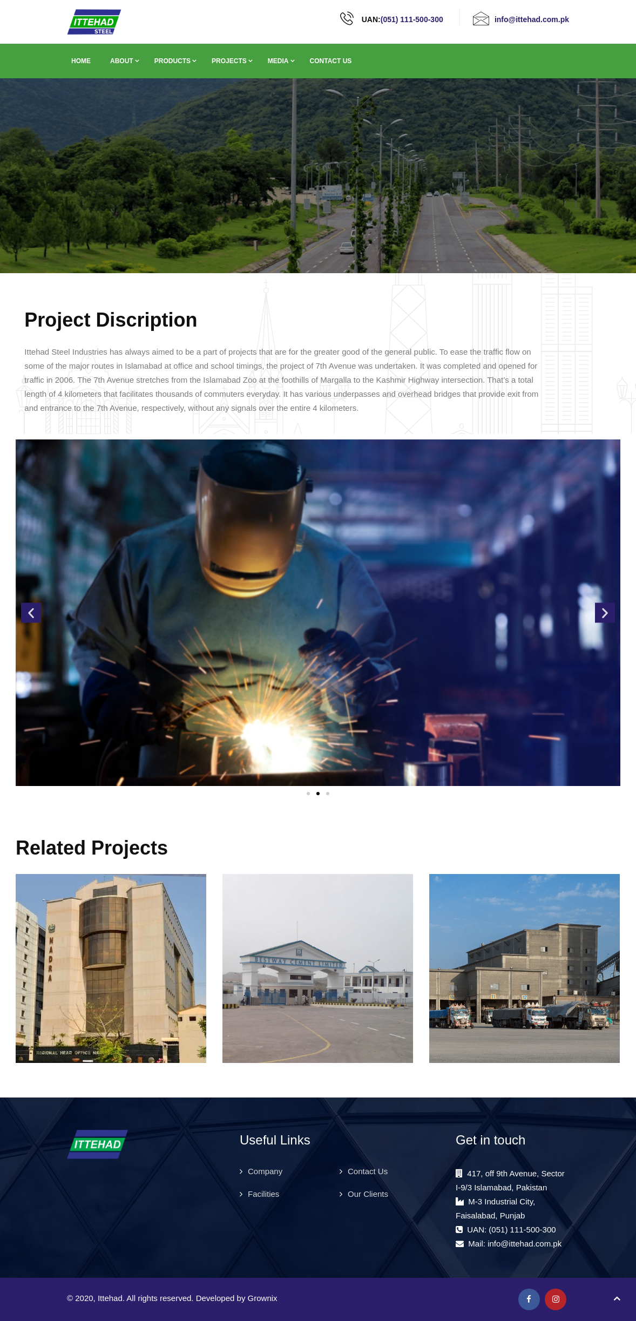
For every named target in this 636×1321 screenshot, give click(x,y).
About (121, 61)
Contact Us (331, 61)
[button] (31, 612)
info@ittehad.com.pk (532, 19)
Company (265, 1171)
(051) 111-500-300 (412, 19)
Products (172, 61)
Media (278, 61)
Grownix (263, 1298)
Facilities (263, 1193)
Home (81, 61)
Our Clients (368, 1193)
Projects (229, 61)
